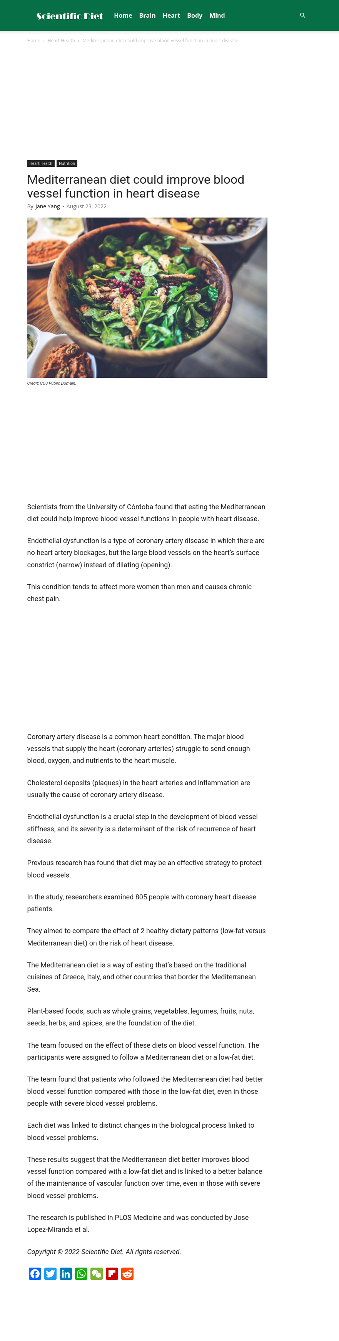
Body (194, 15)
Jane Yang (47, 206)
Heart (171, 15)
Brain (147, 15)
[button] (303, 15)
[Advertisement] (169, 102)
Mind (217, 15)
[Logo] (69, 15)
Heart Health (61, 40)
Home (123, 15)
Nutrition (67, 163)
